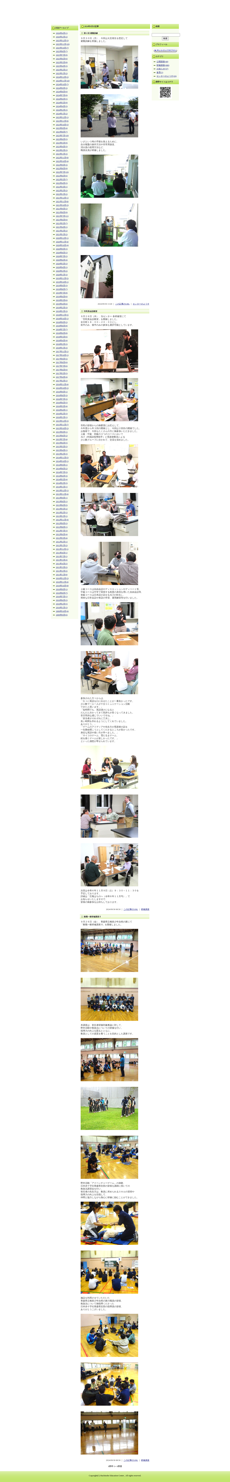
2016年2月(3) (62, 414)
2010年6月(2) (62, 600)
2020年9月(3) (62, 249)
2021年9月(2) (62, 209)
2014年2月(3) (62, 483)
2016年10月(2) (62, 388)
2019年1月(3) (62, 311)
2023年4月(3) (62, 147)
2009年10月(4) (62, 611)
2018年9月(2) (62, 322)
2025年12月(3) (62, 40)
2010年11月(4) (62, 582)
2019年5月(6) (62, 300)
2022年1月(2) (62, 194)
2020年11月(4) (62, 242)
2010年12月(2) (62, 578)
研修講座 (145, 909)
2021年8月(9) (62, 212)
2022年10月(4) (62, 161)
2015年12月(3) (62, 421)
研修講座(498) (163, 65)
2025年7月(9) (62, 55)
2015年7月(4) (62, 439)
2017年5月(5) (62, 373)
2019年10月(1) (62, 282)
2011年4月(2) (61, 564)
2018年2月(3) (62, 344)
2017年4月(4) (62, 377)
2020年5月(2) (62, 264)
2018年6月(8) (62, 333)
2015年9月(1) (62, 432)
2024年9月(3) (62, 88)
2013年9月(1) (62, 498)
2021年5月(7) (62, 223)
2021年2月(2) (62, 231)
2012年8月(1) (62, 527)
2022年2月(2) (62, 190)
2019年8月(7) (62, 289)
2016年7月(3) (62, 399)
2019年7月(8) (62, 293)
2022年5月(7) (62, 179)
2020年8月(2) (62, 253)
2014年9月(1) (62, 465)
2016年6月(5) (62, 403)
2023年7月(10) (62, 135)
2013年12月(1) (62, 490)
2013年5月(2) (62, 509)
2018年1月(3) (62, 348)
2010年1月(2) (62, 608)
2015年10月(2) (62, 428)
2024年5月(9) (62, 103)
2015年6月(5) (62, 443)
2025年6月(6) (62, 59)
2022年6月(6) (62, 176)
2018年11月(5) (62, 315)
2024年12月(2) (62, 77)
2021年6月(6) (62, 220)
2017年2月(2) (62, 381)
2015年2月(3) (62, 454)
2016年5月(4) (62, 406)
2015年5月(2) (62, 446)
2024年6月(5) (62, 99)
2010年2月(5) (62, 604)
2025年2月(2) (62, 70)
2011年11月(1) (62, 549)
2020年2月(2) (62, 271)
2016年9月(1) (62, 392)
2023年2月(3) (62, 150)
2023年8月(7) (62, 132)
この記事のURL (122, 304)
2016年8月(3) (62, 395)
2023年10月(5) (62, 125)
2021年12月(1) (62, 198)
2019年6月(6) (62, 297)
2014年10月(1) (62, 461)
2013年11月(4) (62, 494)
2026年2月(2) (62, 37)
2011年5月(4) (61, 560)
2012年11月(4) (62, 520)
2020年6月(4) (62, 260)
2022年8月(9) (62, 168)
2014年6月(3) (62, 476)
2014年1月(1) (62, 487)
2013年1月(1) (62, 516)
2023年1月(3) (62, 154)
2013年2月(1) (62, 512)
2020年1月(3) (62, 275)
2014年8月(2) (62, 469)
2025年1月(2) (62, 73)
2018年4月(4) (62, 340)
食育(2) (160, 72)
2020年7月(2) (62, 256)
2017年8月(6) (62, 362)
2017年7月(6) (62, 366)
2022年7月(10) (62, 172)
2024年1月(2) (62, 114)
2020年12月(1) (62, 238)
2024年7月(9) (62, 95)
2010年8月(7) (62, 593)
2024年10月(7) (62, 84)
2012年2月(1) (62, 542)
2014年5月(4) (62, 479)
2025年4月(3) (62, 66)
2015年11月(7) (62, 425)
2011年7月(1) (61, 556)
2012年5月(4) (62, 538)
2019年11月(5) (62, 278)
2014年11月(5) (62, 458)
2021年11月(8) (62, 201)
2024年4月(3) (62, 106)
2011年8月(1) (61, 553)
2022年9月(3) (62, 165)
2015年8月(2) (62, 436)
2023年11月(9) (62, 121)
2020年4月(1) (62, 267)
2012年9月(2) (62, 523)
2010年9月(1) (62, 589)
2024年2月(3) (62, 110)
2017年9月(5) (62, 359)
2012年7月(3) (62, 531)
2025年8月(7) (62, 51)
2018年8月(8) (62, 326)
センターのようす (141, 304)
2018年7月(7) (62, 329)
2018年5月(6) (62, 337)
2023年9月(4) (62, 128)
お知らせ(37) (162, 69)
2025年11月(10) (62, 44)
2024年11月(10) (62, 81)
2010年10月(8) (62, 586)
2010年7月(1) (62, 596)
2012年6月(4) (62, 534)
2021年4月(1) (62, 227)
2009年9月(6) (62, 615)
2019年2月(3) (62, 308)
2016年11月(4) (62, 384)
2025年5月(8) (62, 62)
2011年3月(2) (61, 567)
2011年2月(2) (61, 571)
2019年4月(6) (62, 304)
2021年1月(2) (62, 234)
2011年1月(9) (61, 575)
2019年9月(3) (62, 285)
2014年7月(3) (62, 472)
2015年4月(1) (62, 450)
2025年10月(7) (62, 48)
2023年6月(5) (62, 139)
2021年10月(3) (62, 205)
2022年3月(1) (62, 187)
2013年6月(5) (62, 505)
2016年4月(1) (62, 410)
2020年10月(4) (62, 245)
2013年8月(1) (62, 501)
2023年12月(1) (62, 117)
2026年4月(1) (62, 33)
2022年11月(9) (62, 158)
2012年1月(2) (62, 545)
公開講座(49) (162, 62)
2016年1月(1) (62, 417)
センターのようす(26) (166, 76)
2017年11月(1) (62, 351)
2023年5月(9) (62, 143)
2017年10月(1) (62, 355)
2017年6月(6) (62, 370)
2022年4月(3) (62, 183)
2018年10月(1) (62, 319)
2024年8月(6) (62, 92)
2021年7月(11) (62, 216)
